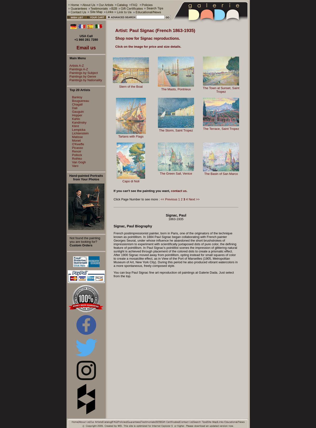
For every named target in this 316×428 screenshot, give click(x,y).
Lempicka (79, 130)
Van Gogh (79, 162)
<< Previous (169, 199)
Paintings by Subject (82, 73)
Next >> (194, 199)
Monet (76, 140)
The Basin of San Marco (221, 174)
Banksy (77, 97)
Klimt (75, 126)
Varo (75, 166)
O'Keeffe (78, 144)
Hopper (77, 115)
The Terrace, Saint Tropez (221, 129)
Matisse (77, 137)
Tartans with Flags (131, 136)
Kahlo (76, 119)
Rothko (77, 158)
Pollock (77, 155)
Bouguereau (80, 101)
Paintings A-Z (77, 69)
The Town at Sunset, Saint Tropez (221, 89)
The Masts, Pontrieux (176, 89)
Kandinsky (79, 122)
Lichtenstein (80, 133)
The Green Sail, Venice (176, 173)
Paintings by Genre (81, 76)
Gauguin (78, 111)
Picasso (77, 148)
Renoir (76, 151)
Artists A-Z (75, 65)
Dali (74, 108)
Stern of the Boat (131, 86)
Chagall (77, 104)
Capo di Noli (131, 181)
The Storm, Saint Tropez (176, 130)
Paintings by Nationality (84, 80)
